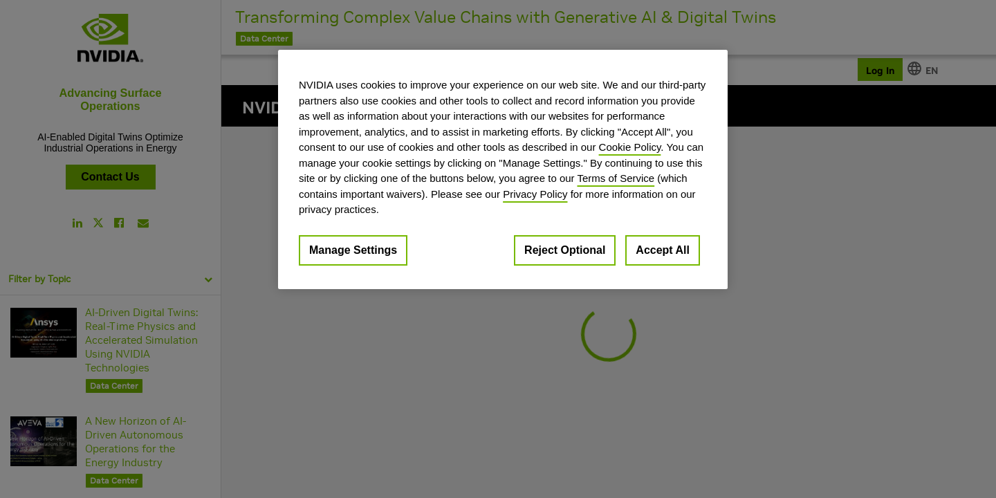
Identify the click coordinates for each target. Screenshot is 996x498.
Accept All (663, 250)
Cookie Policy (630, 147)
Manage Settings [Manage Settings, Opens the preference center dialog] (353, 250)
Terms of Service (615, 178)
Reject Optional (564, 250)
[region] (503, 169)
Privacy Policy (535, 194)
